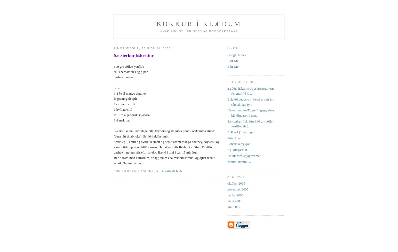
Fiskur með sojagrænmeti (244, 156)
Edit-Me (232, 61)
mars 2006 (234, 201)
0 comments (172, 171)
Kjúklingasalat (237, 150)
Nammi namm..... (239, 162)
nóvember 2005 (237, 189)
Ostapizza (234, 138)
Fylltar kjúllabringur (241, 132)
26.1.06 (153, 171)
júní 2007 (233, 207)
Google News (236, 55)
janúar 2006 (235, 195)
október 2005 (236, 183)
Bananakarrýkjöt (238, 144)
